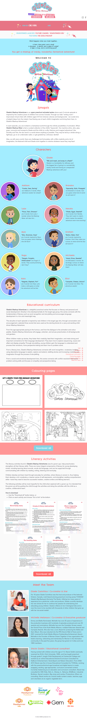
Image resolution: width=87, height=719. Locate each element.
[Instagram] (82, 17)
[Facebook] (85, 17)
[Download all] (43, 448)
